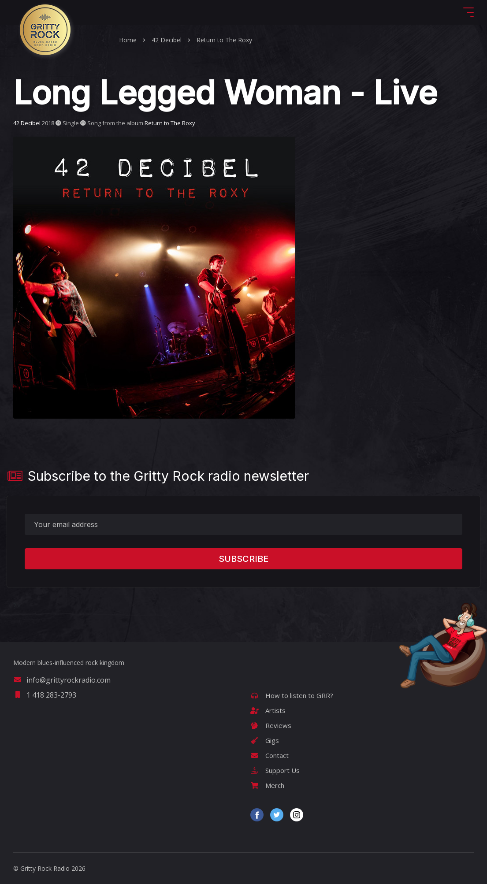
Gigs (264, 740)
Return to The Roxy (224, 40)
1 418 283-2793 (44, 695)
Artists (268, 710)
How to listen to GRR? (291, 695)
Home (128, 40)
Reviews (270, 725)
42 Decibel (167, 40)
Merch (267, 785)
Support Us (275, 770)
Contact (269, 755)
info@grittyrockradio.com (62, 680)
